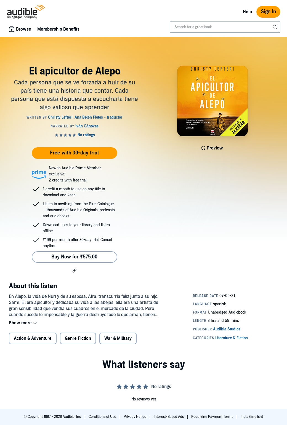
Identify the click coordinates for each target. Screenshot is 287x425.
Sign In (268, 12)
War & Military (118, 338)
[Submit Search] (275, 27)
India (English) (252, 417)
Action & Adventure (33, 338)
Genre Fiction (78, 338)
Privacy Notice (135, 417)
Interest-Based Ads (169, 417)
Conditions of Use (103, 417)
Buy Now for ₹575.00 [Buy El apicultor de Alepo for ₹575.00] (74, 257)
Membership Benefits (58, 29)
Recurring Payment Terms (212, 417)
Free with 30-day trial (74, 153)
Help (247, 12)
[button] (74, 270)
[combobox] (225, 27)
